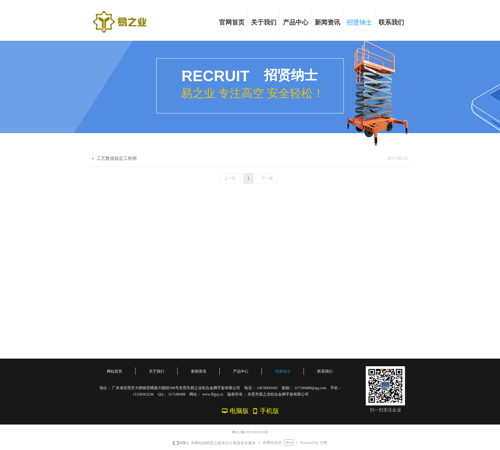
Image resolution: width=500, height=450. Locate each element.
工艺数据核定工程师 (117, 158)
